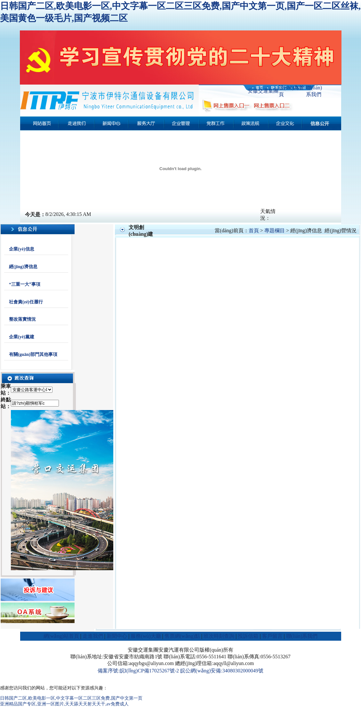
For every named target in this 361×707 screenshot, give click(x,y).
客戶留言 (272, 636)
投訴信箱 (248, 636)
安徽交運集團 (263, 91)
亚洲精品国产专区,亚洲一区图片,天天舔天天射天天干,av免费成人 (64, 704)
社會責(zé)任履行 (26, 302)
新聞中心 (117, 636)
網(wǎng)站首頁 (61, 636)
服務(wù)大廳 (146, 636)
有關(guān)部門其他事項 (33, 354)
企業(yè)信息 (21, 249)
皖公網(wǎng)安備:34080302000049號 (221, 670)
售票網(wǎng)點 (182, 636)
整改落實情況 (22, 319)
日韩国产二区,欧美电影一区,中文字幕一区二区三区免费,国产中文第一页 (71, 698)
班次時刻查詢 (219, 636)
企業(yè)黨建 (21, 336)
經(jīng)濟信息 (23, 266)
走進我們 (93, 636)
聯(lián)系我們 (302, 636)
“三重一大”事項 (24, 284)
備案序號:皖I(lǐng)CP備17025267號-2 (138, 670)
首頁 (254, 230)
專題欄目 (274, 230)
